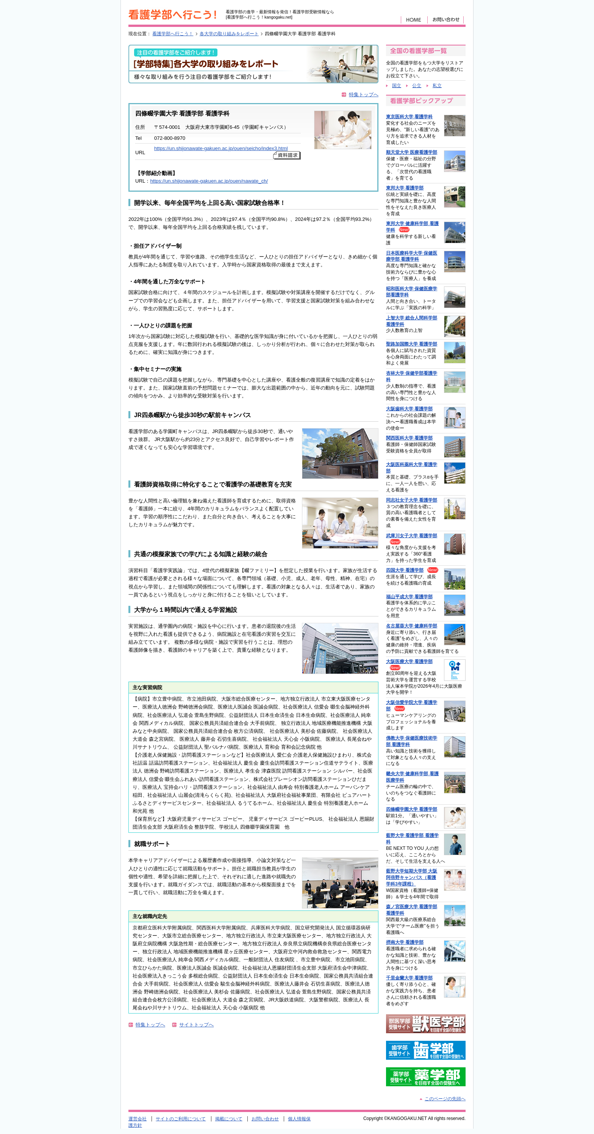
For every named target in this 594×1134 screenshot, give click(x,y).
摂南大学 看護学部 (405, 942)
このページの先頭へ (445, 1098)
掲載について (228, 1118)
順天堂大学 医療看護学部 (411, 152)
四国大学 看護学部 (405, 570)
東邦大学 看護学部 (405, 188)
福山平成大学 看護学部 (409, 596)
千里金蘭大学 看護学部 (409, 978)
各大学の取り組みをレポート (229, 33)
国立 (396, 85)
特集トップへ (363, 94)
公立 (416, 85)
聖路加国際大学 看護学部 (411, 344)
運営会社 (137, 1118)
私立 (437, 85)
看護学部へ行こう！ (172, 33)
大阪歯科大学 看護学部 (409, 408)
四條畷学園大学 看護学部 (411, 809)
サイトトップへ (196, 1025)
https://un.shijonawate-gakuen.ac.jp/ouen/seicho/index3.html (221, 148)
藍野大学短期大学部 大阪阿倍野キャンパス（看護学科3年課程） (411, 877)
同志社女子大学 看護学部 (411, 500)
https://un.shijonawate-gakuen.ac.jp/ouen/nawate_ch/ (209, 181)
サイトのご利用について (181, 1118)
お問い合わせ (265, 1118)
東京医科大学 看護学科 (409, 116)
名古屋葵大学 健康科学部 (411, 626)
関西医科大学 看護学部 (409, 438)
